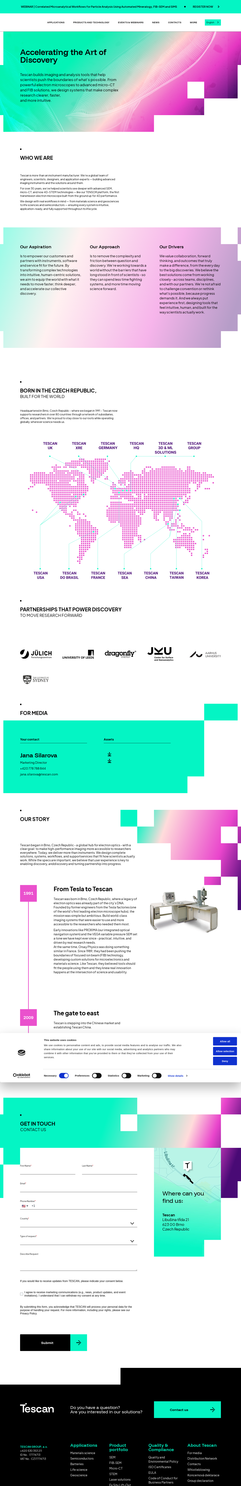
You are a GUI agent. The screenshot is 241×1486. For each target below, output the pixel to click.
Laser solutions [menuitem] (120, 1478)
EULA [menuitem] (152, 1471)
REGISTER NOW (203, 6)
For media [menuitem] (194, 1451)
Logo (117, 754)
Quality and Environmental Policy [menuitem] (163, 1458)
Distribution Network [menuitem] (202, 1457)
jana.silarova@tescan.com (39, 773)
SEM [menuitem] (112, 1456)
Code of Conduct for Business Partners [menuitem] (163, 1479)
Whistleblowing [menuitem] (198, 1468)
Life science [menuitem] (78, 1468)
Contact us (179, 1408)
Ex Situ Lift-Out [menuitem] (120, 1483)
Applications (55, 21)
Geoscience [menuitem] (78, 1474)
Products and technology (91, 21)
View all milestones (116, 1071)
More (193, 21)
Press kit (120, 766)
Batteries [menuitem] (77, 1462)
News (155, 21)
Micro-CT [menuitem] (116, 1467)
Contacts (174, 21)
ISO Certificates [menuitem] (159, 1465)
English (210, 21)
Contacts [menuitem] (194, 1462)
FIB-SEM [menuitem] (115, 1461)
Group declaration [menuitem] (200, 1479)
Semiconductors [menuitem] (82, 1457)
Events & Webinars (130, 21)
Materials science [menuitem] (82, 1451)
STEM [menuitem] (113, 1472)
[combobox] (213, 22)
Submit (47, 1341)
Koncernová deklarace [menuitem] (203, 1474)
